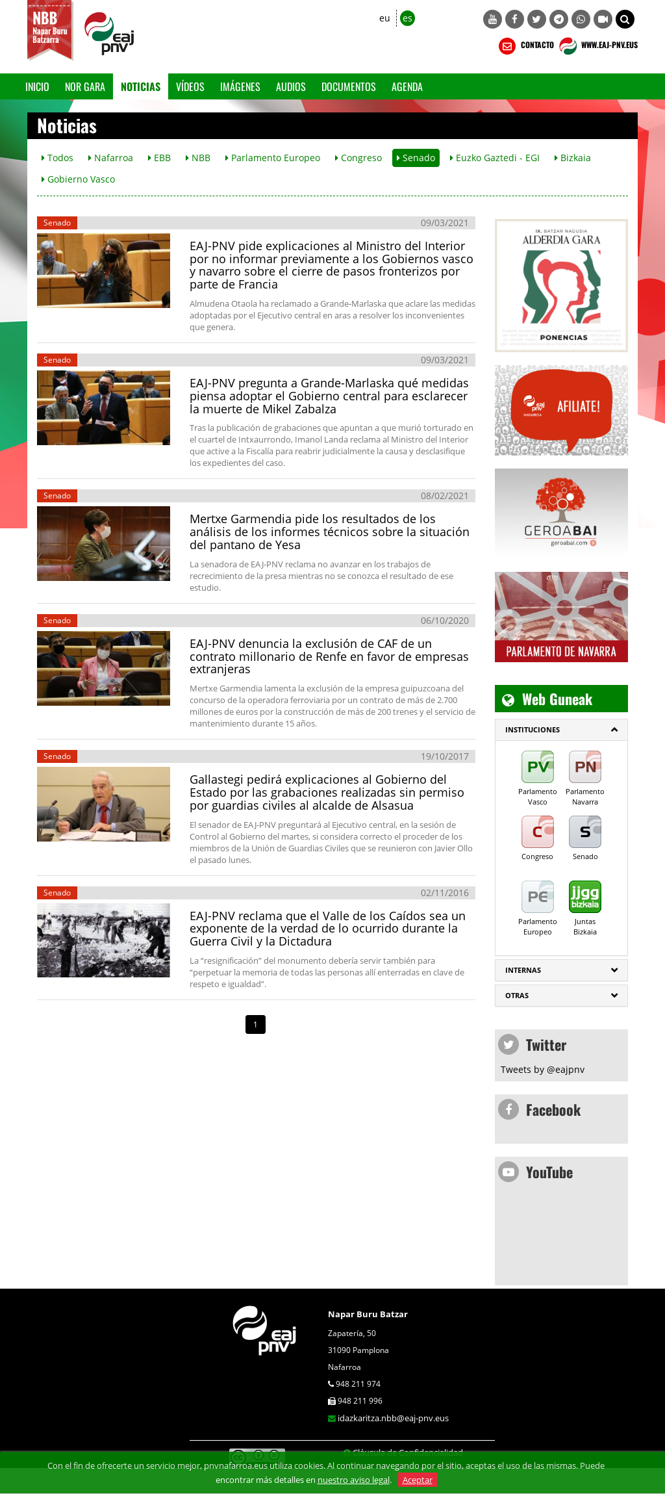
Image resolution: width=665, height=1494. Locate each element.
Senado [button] (416, 157)
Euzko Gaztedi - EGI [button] (495, 157)
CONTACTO (525, 46)
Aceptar (418, 1480)
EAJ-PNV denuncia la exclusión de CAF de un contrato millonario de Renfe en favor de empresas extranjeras (329, 656)
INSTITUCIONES (532, 729)
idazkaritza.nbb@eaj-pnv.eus (393, 1418)
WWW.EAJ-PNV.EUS (597, 46)
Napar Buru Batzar (368, 1314)
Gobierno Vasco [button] (78, 179)
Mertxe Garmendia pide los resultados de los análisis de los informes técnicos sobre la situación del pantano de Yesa (330, 531)
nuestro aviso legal (354, 1480)
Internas (523, 970)
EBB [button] (159, 157)
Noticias (140, 86)
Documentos (348, 86)
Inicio (37, 86)
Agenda (407, 86)
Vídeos (190, 86)
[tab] (561, 729)
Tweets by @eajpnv (542, 1069)
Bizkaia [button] (573, 157)
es (407, 18)
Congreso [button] (358, 157)
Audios (291, 86)
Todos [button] (57, 157)
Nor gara (85, 86)
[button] (625, 19)
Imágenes (240, 86)
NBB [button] (198, 157)
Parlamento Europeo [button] (272, 157)
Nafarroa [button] (110, 157)
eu (384, 18)
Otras (517, 995)
